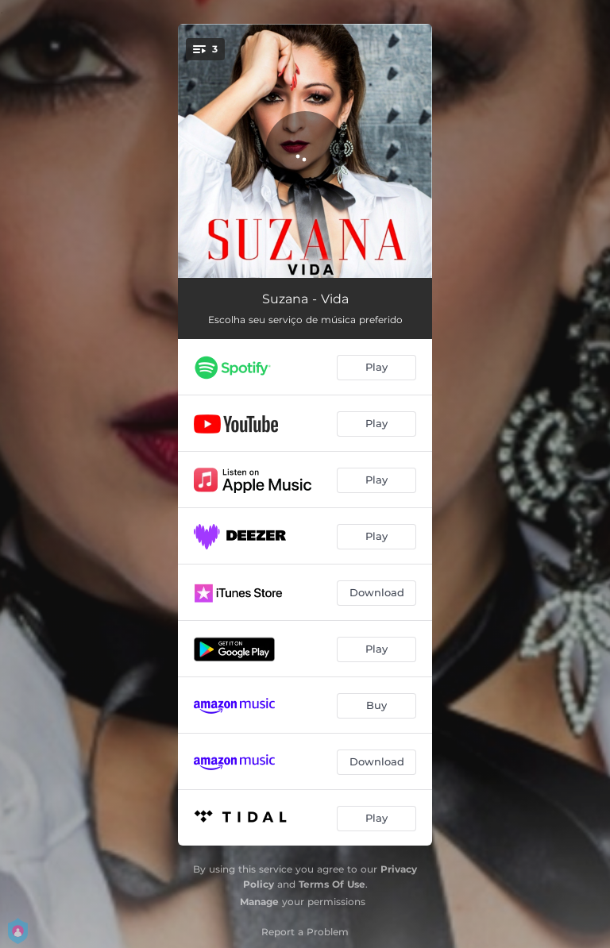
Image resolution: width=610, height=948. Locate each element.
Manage (259, 902)
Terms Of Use (332, 884)
